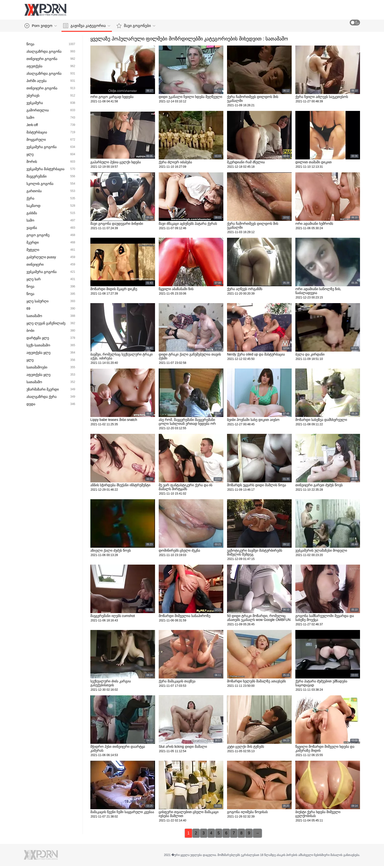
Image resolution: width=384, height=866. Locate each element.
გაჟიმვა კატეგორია (86, 25)
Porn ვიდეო (40, 25)
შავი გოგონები (136, 25)
